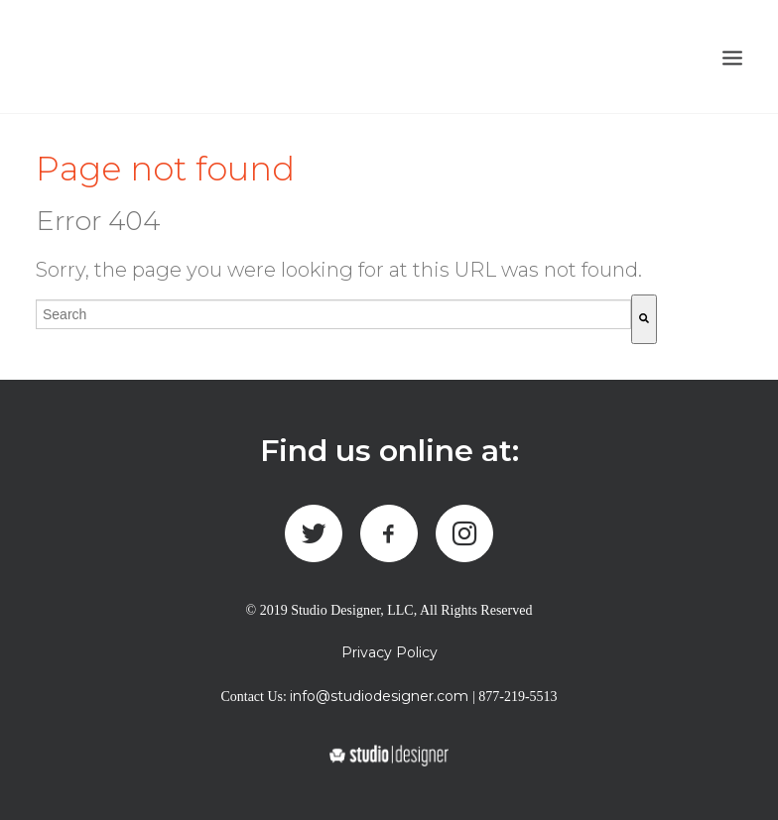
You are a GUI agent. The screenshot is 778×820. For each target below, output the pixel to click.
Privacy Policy (389, 652)
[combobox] (333, 314)
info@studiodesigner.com (379, 696)
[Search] (644, 319)
